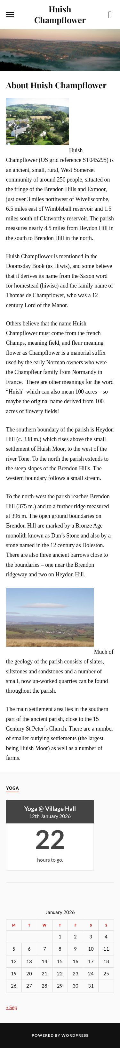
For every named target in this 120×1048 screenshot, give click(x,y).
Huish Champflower (60, 14)
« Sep (11, 1007)
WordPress (74, 1035)
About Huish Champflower (56, 84)
